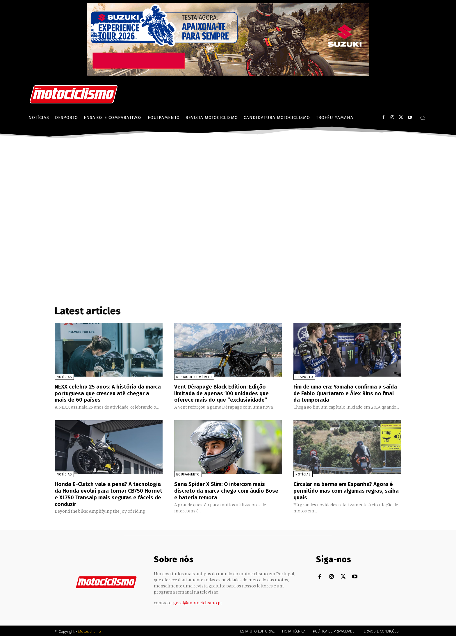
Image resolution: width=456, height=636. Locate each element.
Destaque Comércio (194, 377)
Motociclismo (89, 630)
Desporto (304, 377)
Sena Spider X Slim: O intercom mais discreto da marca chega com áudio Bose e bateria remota (222, 490)
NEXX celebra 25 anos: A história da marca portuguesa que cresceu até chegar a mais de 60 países (101, 393)
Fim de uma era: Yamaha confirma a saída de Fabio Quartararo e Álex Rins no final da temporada (347, 393)
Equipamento (188, 474)
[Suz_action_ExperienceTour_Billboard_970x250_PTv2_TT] (228, 74)
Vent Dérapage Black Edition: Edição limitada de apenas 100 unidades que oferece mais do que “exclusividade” (224, 393)
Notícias (64, 377)
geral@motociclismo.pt (197, 601)
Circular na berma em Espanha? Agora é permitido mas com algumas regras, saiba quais (345, 490)
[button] (422, 118)
